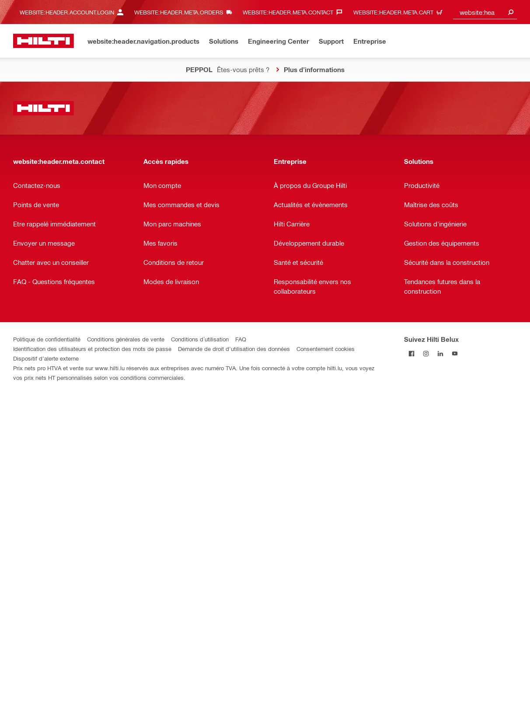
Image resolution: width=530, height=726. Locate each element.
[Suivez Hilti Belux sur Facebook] (411, 353)
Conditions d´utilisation (200, 339)
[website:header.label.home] (43, 41)
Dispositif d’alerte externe (46, 358)
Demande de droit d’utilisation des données (234, 348)
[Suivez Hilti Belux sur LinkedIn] (440, 353)
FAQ (240, 339)
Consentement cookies (325, 348)
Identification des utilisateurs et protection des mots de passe (92, 348)
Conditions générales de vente (125, 339)
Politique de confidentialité (46, 339)
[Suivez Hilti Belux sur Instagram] (425, 353)
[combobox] (485, 12)
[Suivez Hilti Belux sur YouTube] (454, 353)
